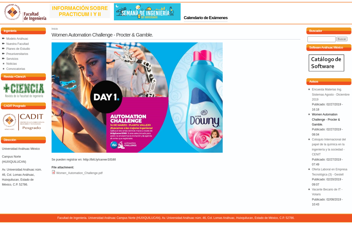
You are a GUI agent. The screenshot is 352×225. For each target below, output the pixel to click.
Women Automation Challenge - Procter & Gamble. (326, 119)
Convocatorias (15, 69)
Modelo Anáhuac (17, 38)
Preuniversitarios (17, 54)
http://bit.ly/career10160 (99, 159)
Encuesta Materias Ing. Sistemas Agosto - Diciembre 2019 (331, 94)
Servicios (12, 59)
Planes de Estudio (18, 48)
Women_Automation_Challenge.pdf (79, 173)
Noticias (11, 63)
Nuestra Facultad (17, 44)
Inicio (55, 28)
